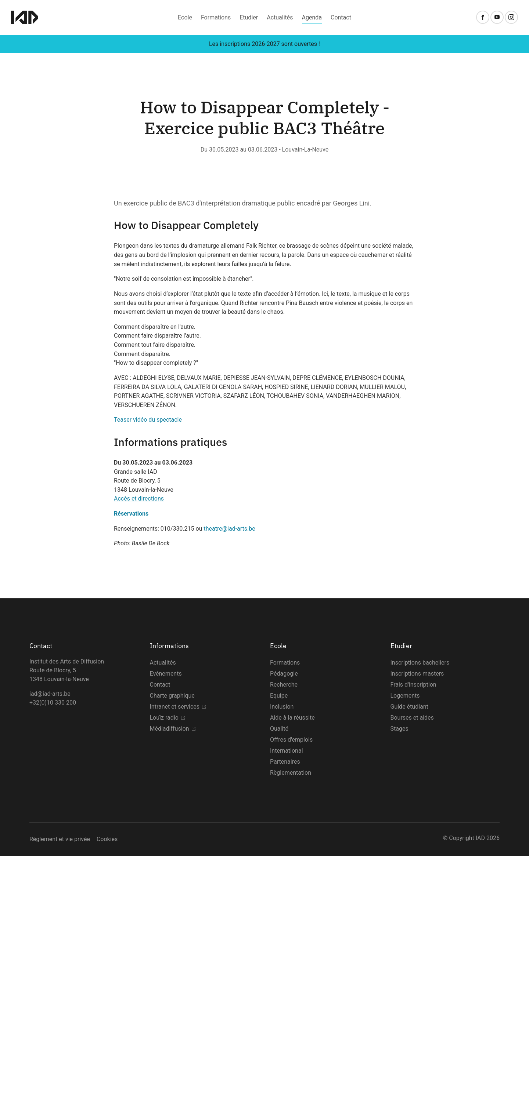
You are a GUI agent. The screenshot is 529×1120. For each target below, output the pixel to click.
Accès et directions (139, 763)
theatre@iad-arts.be (229, 792)
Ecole (185, 17)
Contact (341, 17)
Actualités (280, 17)
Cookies (107, 1103)
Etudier (249, 17)
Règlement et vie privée (59, 1103)
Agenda (312, 17)
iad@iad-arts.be (50, 957)
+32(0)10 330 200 (52, 966)
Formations (216, 17)
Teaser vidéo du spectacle (148, 684)
